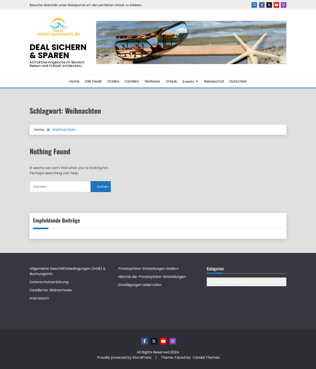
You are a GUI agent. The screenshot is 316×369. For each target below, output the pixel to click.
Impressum (39, 298)
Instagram (283, 5)
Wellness (152, 81)
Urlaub (171, 81)
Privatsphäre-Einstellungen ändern (148, 268)
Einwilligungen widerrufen (139, 284)
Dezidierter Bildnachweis (51, 290)
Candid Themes (206, 357)
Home (74, 81)
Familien (132, 81)
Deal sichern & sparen (58, 51)
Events (188, 81)
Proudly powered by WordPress (124, 357)
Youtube (276, 5)
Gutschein (238, 81)
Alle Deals (93, 81)
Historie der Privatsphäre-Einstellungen (152, 276)
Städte (113, 81)
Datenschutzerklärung (49, 281)
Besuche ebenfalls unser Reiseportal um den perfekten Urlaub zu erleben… (86, 5)
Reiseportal (214, 81)
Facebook (262, 5)
